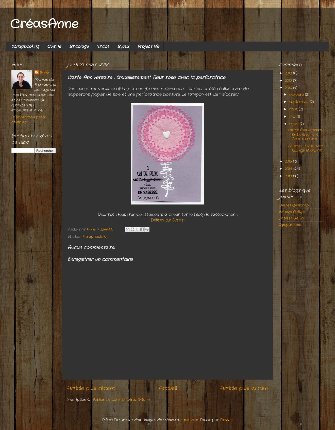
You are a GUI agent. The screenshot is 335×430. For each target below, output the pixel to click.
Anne (44, 72)
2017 (289, 80)
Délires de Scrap (168, 220)
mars (294, 123)
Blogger (226, 419)
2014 (289, 168)
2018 (289, 73)
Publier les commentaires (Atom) (121, 399)
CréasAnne (44, 24)
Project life (148, 46)
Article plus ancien (244, 388)
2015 (289, 161)
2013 (289, 176)
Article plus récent (91, 388)
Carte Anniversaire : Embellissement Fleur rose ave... (306, 134)
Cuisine (54, 46)
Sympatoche (290, 224)
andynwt (190, 419)
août (294, 109)
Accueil (168, 388)
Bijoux (123, 46)
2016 (289, 87)
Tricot (103, 46)
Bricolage (79, 46)
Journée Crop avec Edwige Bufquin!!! (305, 148)
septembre (299, 101)
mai (293, 116)
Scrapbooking (25, 46)
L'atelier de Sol (291, 218)
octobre (297, 94)
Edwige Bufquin (292, 211)
